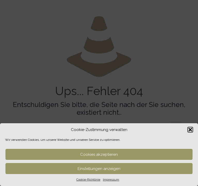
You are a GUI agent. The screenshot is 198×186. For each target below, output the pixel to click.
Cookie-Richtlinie (88, 179)
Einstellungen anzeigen (99, 168)
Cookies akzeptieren (99, 154)
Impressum (111, 179)
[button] (190, 129)
